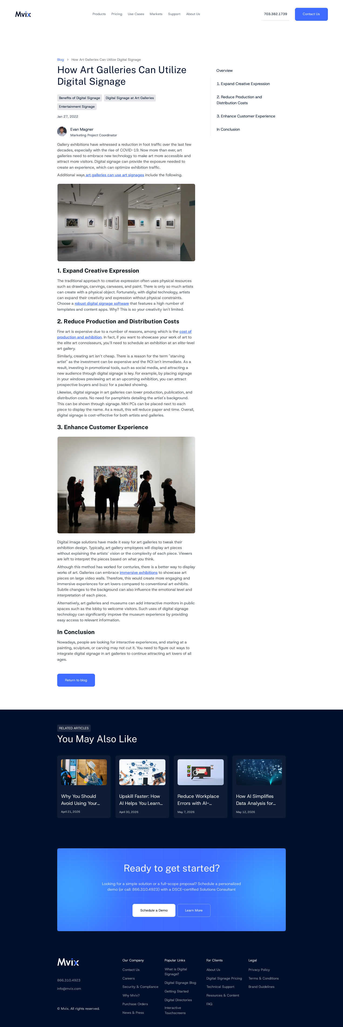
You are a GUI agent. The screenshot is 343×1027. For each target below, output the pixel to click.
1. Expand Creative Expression (243, 83)
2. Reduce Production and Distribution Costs (239, 99)
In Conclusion (228, 129)
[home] (23, 14)
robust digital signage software (102, 303)
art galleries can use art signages (114, 174)
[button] (99, 14)
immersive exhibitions (139, 572)
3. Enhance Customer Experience (246, 116)
